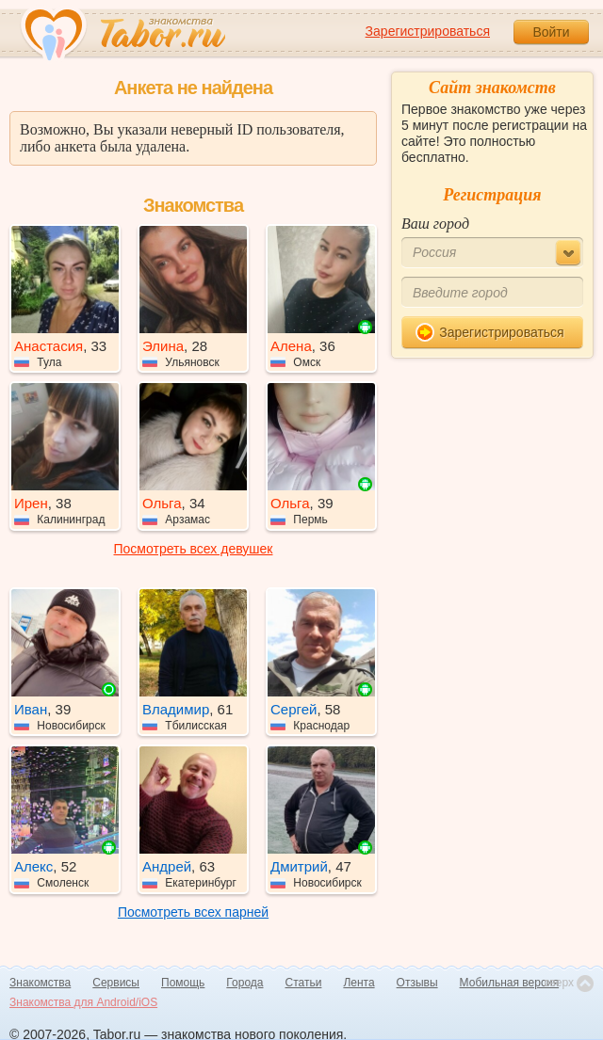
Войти (550, 32)
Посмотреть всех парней (193, 912)
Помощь (182, 982)
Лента (358, 982)
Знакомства (40, 982)
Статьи (303, 982)
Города (244, 982)
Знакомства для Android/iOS (83, 1002)
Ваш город (435, 224)
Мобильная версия (510, 982)
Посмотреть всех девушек (193, 548)
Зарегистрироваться (428, 31)
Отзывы (417, 982)
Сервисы (115, 982)
